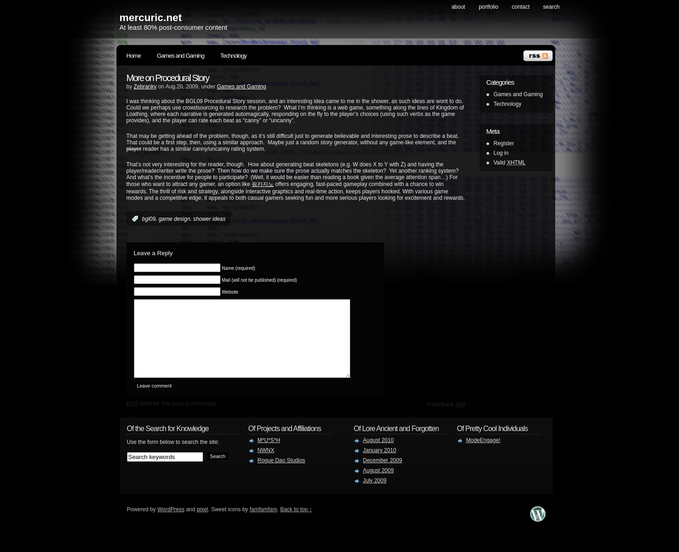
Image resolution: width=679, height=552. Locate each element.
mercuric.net (151, 17)
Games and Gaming (180, 55)
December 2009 (382, 474)
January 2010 (380, 464)
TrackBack (446, 418)
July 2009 (374, 494)
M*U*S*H (269, 454)
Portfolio (488, 7)
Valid (510, 162)
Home (134, 55)
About (458, 7)
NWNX (266, 464)
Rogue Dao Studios (281, 474)
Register (504, 143)
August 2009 (378, 484)
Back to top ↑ (296, 523)
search (551, 7)
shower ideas (209, 219)
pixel (202, 523)
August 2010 (378, 454)
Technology (233, 55)
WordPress (170, 523)
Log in (501, 153)
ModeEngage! (483, 454)
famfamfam (263, 523)
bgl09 (148, 219)
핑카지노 (263, 184)
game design (174, 219)
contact (521, 7)
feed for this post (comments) (171, 417)
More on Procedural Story (168, 78)
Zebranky (145, 86)
